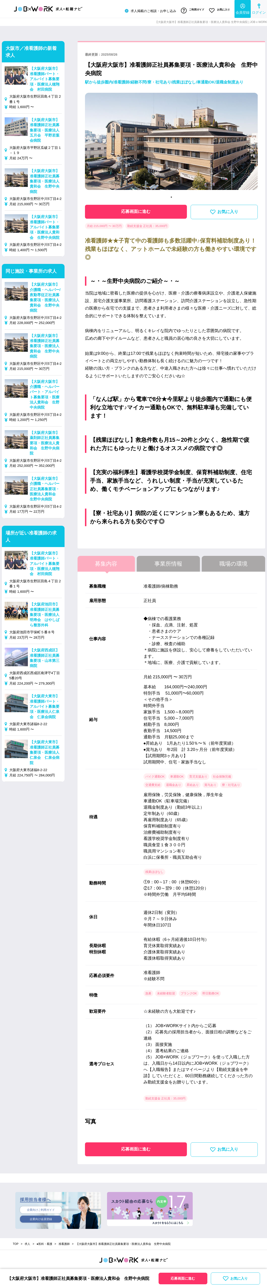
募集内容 (106, 562)
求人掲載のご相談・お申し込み (147, 10)
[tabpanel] (171, 141)
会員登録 (242, 8)
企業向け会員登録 (41, 1218)
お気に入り (219, 10)
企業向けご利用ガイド (41, 1208)
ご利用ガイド (190, 10)
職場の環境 (233, 562)
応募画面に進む (135, 210)
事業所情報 (168, 562)
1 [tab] (171, 195)
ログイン (258, 8)
